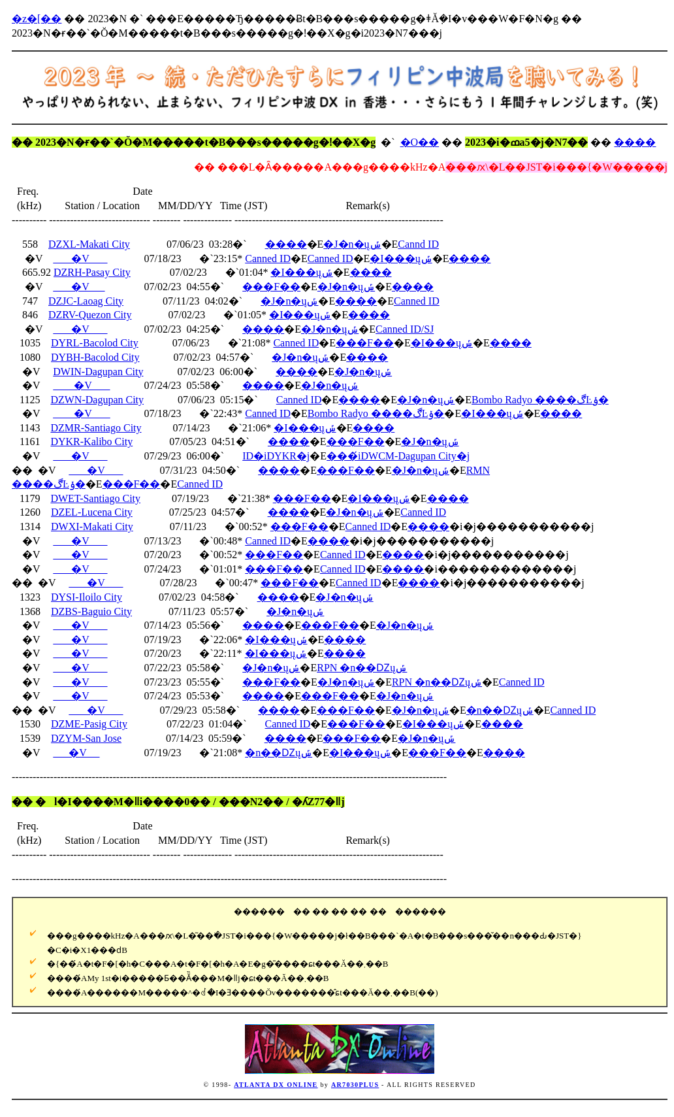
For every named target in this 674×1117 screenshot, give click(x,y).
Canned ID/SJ (405, 329)
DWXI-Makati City (92, 526)
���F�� (271, 286)
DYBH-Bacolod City (95, 357)
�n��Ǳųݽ (500, 710)
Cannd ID (418, 244)
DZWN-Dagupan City (97, 399)
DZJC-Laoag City (85, 301)
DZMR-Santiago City (95, 427)
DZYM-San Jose (86, 738)
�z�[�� (36, 18)
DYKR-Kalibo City (91, 441)
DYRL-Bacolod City (94, 342)
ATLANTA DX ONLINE (275, 1084)
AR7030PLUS (355, 1084)
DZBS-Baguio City (91, 611)
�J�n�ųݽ (352, 244)
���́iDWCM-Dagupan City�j (398, 455)
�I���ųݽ (401, 258)
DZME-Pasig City (89, 723)
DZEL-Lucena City (92, 512)
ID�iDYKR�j (276, 455)
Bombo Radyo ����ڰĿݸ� (540, 399)
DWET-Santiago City (95, 498)
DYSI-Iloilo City (86, 597)
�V (80, 258)
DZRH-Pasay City (92, 272)
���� (635, 142)
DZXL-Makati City (89, 244)
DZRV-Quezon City (89, 314)
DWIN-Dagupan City (98, 371)
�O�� (420, 142)
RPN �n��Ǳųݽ (362, 667)
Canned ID (268, 258)
